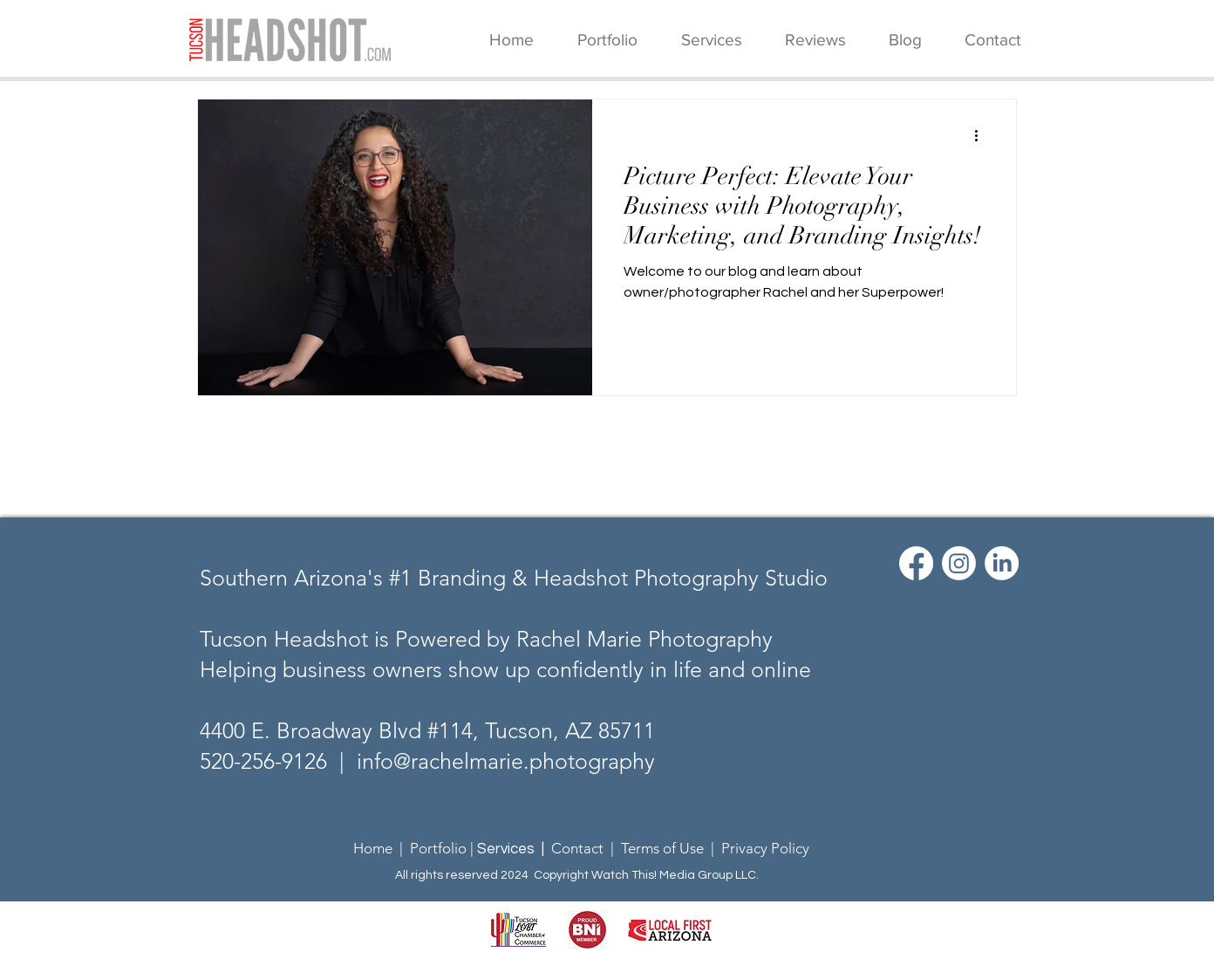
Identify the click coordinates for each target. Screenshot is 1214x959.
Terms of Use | (671, 848)
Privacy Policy (765, 848)
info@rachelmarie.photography (506, 761)
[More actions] (982, 135)
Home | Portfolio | (415, 848)
